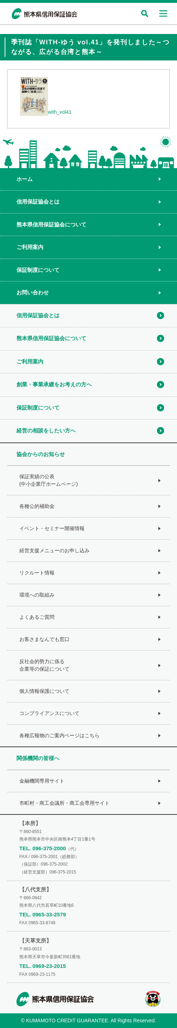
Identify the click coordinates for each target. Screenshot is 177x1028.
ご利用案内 (29, 247)
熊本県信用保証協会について (51, 224)
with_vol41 (60, 112)
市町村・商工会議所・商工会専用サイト (64, 803)
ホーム (24, 179)
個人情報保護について (44, 691)
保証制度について (37, 270)
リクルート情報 (36, 573)
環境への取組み (36, 595)
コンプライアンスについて (49, 713)
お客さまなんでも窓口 (44, 639)
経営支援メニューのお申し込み (54, 550)
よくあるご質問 (36, 617)
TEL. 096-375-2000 (42, 848)
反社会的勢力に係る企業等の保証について (44, 665)
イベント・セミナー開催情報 (52, 528)
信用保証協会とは (37, 202)
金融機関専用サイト (41, 781)
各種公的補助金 (36, 506)
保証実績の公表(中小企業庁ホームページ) (48, 480)
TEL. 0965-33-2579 (42, 914)
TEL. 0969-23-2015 (42, 966)
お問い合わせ (32, 292)
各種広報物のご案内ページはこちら (59, 735)
